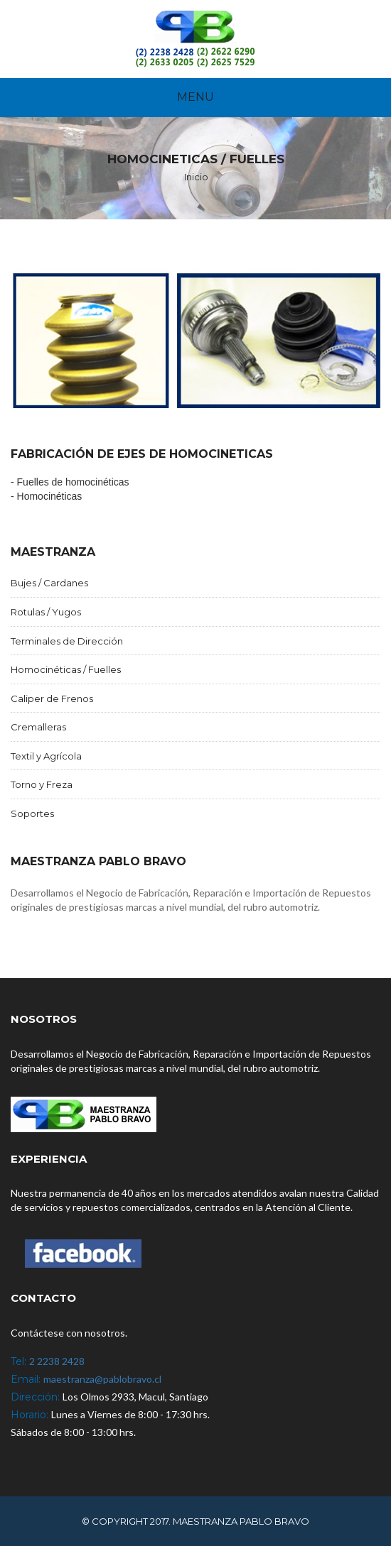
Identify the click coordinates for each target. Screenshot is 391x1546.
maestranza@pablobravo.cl (102, 1379)
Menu (195, 97)
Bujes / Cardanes (49, 582)
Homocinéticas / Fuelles (66, 669)
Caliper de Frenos (52, 698)
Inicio (196, 176)
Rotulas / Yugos (46, 612)
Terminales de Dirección (67, 641)
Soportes (32, 813)
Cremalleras (38, 727)
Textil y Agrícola (46, 756)
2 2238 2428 (57, 1361)
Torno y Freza (42, 784)
